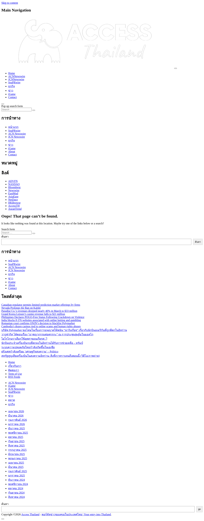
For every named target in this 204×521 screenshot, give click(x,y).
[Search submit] (33, 110)
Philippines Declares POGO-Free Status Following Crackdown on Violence (42, 317)
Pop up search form (12, 106)
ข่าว (10, 90)
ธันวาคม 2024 (16, 479)
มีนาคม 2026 (15, 415)
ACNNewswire (16, 76)
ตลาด (11, 400)
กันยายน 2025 (16, 441)
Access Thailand (30, 514)
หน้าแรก (13, 127)
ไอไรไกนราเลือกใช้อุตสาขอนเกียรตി (24, 338)
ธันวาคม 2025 (16, 428)
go (199, 509)
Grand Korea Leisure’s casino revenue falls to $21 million (33, 314)
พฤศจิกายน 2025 (18, 432)
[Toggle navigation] (175, 68)
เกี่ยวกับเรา (14, 365)
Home (11, 73)
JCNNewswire (16, 79)
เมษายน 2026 (16, 411)
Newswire (13, 190)
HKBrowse (14, 202)
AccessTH (14, 205)
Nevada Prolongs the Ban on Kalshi (21, 307)
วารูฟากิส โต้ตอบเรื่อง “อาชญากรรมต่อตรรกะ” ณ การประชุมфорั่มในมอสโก (47, 334)
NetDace (13, 199)
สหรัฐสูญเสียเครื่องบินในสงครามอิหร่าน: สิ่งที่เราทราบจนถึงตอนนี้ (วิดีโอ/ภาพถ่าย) (50, 355)
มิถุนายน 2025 (16, 454)
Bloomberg (14, 187)
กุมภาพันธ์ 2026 (17, 419)
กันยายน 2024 (16, 492)
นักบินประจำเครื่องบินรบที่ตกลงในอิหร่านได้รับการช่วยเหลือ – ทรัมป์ (42, 343)
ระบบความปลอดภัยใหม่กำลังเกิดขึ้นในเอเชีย (28, 347)
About (11, 151)
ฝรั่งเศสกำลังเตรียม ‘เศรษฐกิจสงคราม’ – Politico (29, 351)
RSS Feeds (14, 376)
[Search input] (16, 109)
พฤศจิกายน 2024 (18, 484)
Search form (8, 229)
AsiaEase (13, 196)
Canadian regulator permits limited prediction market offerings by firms (40, 304)
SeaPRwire (14, 82)
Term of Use (15, 373)
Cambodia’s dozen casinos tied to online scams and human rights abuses (41, 326)
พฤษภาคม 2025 (17, 458)
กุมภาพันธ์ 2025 (17, 471)
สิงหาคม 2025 (16, 445)
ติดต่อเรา (13, 370)
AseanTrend (15, 208)
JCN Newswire (16, 136)
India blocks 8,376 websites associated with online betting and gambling (41, 320)
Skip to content (9, 2)
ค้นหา (5, 236)
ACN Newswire (17, 133)
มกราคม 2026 (16, 424)
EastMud (13, 193)
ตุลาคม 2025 (15, 437)
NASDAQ (14, 184)
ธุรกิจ (11, 86)
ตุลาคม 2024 (15, 488)
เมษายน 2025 (16, 462)
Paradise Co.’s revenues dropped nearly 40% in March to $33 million (39, 310)
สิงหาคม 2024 (16, 496)
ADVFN (13, 181)
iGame (12, 94)
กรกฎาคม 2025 (17, 449)
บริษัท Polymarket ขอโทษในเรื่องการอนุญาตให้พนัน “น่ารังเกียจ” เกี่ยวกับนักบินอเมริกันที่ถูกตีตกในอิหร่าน (64, 330)
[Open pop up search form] (2, 103)
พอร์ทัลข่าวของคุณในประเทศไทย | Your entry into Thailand (76, 514)
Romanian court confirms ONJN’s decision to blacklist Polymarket (38, 323)
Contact (12, 97)
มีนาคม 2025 (15, 467)
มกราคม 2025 (16, 475)
